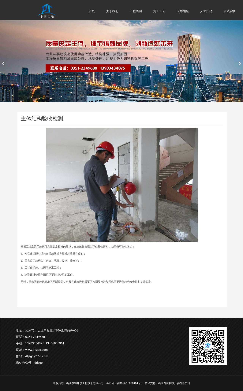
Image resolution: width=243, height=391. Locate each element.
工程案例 (136, 11)
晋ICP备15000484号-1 (130, 383)
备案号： (111, 383)
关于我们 (112, 11)
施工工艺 (159, 11)
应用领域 (183, 11)
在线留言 (230, 11)
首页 (92, 11)
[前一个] (4, 61)
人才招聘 (206, 11)
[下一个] (239, 61)
